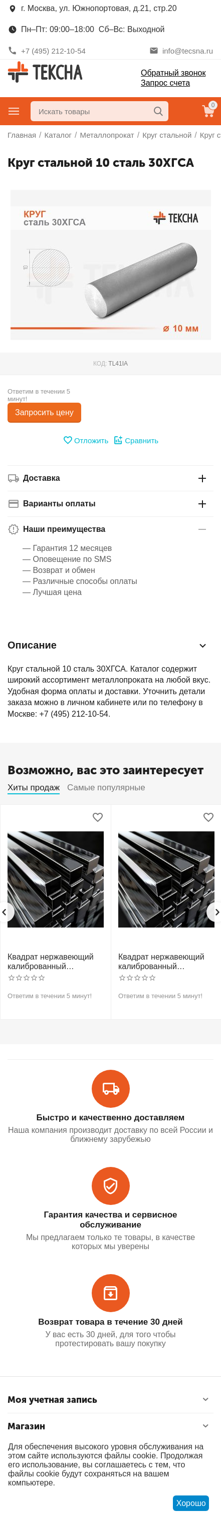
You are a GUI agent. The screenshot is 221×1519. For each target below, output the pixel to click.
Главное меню (14, 111)
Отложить (85, 440)
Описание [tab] (108, 646)
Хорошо (191, 1503)
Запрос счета (165, 83)
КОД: (100, 363)
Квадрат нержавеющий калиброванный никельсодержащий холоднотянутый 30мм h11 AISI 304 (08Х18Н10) (53, 962)
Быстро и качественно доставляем (111, 1117)
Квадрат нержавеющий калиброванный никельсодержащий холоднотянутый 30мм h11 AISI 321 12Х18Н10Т (163, 962)
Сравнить (135, 440)
